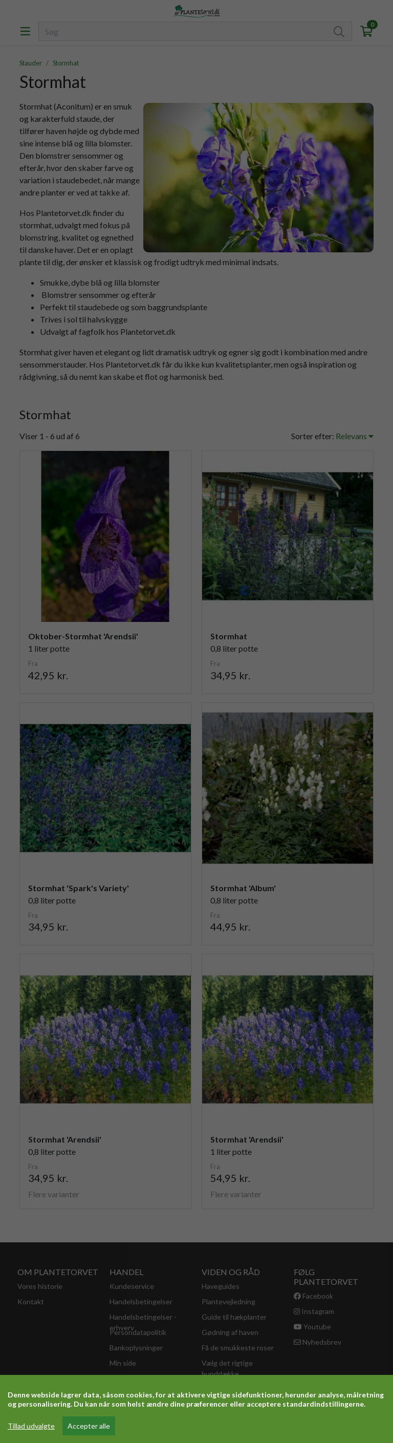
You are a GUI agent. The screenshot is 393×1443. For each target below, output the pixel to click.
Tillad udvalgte (31, 1426)
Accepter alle (89, 1426)
